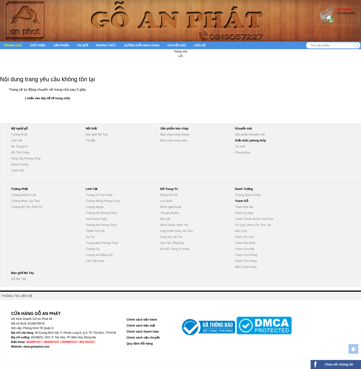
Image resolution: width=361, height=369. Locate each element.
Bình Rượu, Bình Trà (174, 225)
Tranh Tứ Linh (244, 237)
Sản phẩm (61, 45)
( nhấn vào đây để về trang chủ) (47, 98)
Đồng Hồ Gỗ (169, 195)
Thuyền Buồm (169, 213)
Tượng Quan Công (248, 195)
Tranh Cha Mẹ (244, 249)
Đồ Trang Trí (19, 146)
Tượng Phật (19, 134)
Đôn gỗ (165, 219)
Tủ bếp (90, 140)
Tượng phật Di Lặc (23, 195)
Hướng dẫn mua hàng (142, 45)
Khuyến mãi (176, 45)
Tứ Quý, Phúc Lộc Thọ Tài (253, 225)
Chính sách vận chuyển (143, 337)
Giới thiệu (38, 45)
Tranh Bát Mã (244, 207)
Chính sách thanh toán (143, 331)
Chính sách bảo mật (141, 325)
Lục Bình (166, 201)
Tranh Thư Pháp (246, 261)
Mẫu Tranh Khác (246, 267)
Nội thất (91, 128)
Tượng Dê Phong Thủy (101, 225)
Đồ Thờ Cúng (20, 152)
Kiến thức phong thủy (250, 140)
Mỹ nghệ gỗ (19, 128)
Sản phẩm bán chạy (174, 128)
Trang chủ (13, 45)
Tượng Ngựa (94, 207)
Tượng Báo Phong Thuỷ (102, 243)
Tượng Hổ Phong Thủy (101, 213)
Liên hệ (199, 45)
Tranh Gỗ (17, 170)
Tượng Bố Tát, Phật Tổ (26, 207)
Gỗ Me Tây (18, 279)
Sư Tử (90, 237)
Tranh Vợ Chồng (246, 255)
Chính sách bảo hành (142, 319)
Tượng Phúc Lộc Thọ (25, 201)
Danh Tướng (19, 164)
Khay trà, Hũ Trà (171, 237)
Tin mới (82, 45)
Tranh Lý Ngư (244, 213)
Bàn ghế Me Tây (97, 134)
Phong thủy (106, 45)
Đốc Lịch (241, 231)
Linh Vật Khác (95, 261)
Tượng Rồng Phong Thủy (103, 201)
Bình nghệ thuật (170, 207)
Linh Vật (16, 140)
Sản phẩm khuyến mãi (250, 134)
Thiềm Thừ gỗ (95, 231)
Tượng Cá (93, 249)
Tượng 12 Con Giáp (99, 195)
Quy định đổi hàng (140, 343)
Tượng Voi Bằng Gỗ (99, 255)
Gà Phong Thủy (96, 219)
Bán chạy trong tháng (174, 134)
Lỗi (180, 56)
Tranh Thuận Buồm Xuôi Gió (254, 219)
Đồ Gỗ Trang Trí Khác (175, 249)
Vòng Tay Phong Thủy (26, 158)
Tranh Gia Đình (245, 243)
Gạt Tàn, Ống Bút (172, 243)
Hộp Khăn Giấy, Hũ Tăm (176, 231)
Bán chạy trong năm (173, 140)
